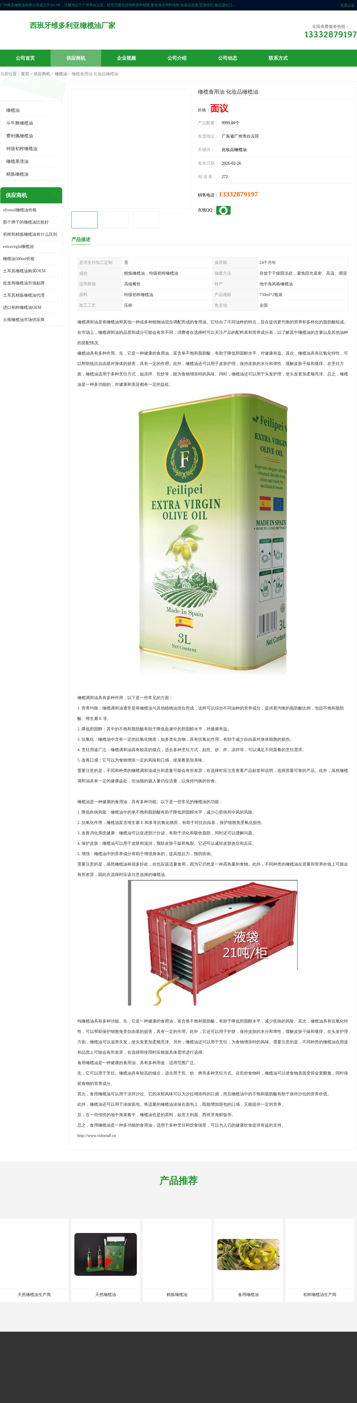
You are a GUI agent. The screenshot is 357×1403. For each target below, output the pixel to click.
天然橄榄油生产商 (34, 1294)
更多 (55, 195)
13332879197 (238, 194)
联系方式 (278, 58)
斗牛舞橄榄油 (19, 123)
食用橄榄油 (248, 1294)
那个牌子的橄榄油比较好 (26, 222)
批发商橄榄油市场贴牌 (24, 283)
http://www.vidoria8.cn (96, 1135)
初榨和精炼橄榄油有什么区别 (30, 234)
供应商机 (75, 58)
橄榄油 (61, 74)
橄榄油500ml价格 (19, 259)
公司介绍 (177, 58)
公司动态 (227, 58)
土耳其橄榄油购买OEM (24, 271)
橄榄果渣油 (17, 161)
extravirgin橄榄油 (18, 246)
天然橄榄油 (105, 1294)
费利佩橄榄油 (19, 135)
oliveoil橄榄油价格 (20, 210)
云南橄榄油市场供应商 (24, 319)
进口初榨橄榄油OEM (22, 307)
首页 (25, 74)
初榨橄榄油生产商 (319, 1294)
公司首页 (25, 58)
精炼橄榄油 (17, 174)
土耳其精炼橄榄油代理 (24, 295)
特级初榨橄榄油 (21, 148)
